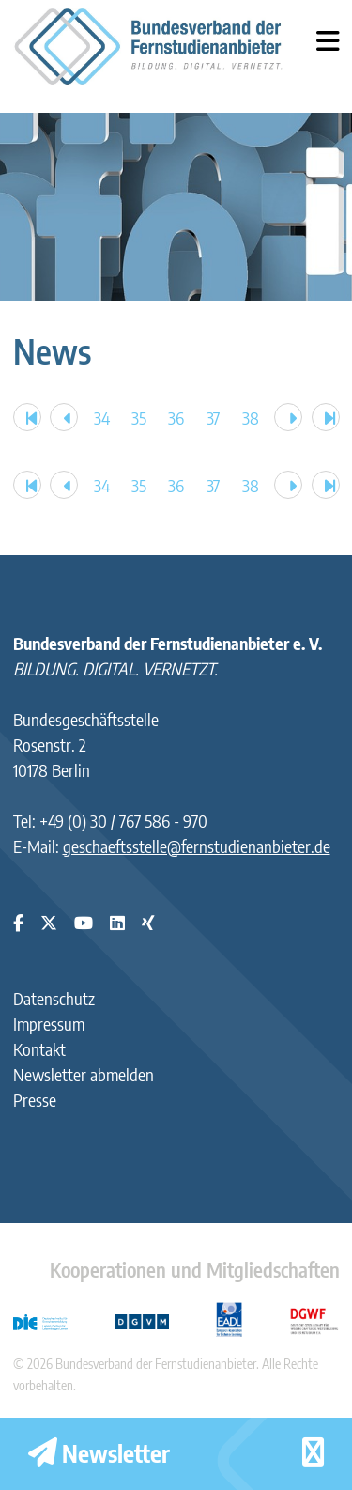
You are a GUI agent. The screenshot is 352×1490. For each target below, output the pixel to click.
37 (213, 417)
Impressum (48, 1023)
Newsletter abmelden (83, 1074)
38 (250, 417)
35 (138, 417)
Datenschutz (54, 998)
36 (176, 417)
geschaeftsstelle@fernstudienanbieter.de (196, 846)
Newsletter (99, 1453)
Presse (34, 1099)
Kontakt (39, 1049)
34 (102, 417)
